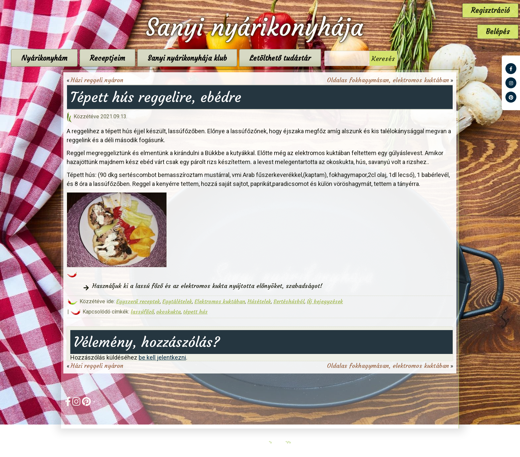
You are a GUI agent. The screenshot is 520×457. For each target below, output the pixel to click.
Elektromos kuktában (219, 301)
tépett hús (195, 311)
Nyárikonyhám (100, 58)
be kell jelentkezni (162, 357)
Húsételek (259, 301)
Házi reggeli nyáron (97, 80)
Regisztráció (490, 10)
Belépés (498, 31)
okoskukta (168, 311)
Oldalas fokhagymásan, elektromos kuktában (388, 80)
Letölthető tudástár (336, 58)
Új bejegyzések (325, 301)
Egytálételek (177, 301)
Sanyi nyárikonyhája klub (243, 58)
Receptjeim (163, 58)
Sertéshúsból (288, 301)
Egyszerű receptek (138, 301)
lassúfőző (142, 311)
